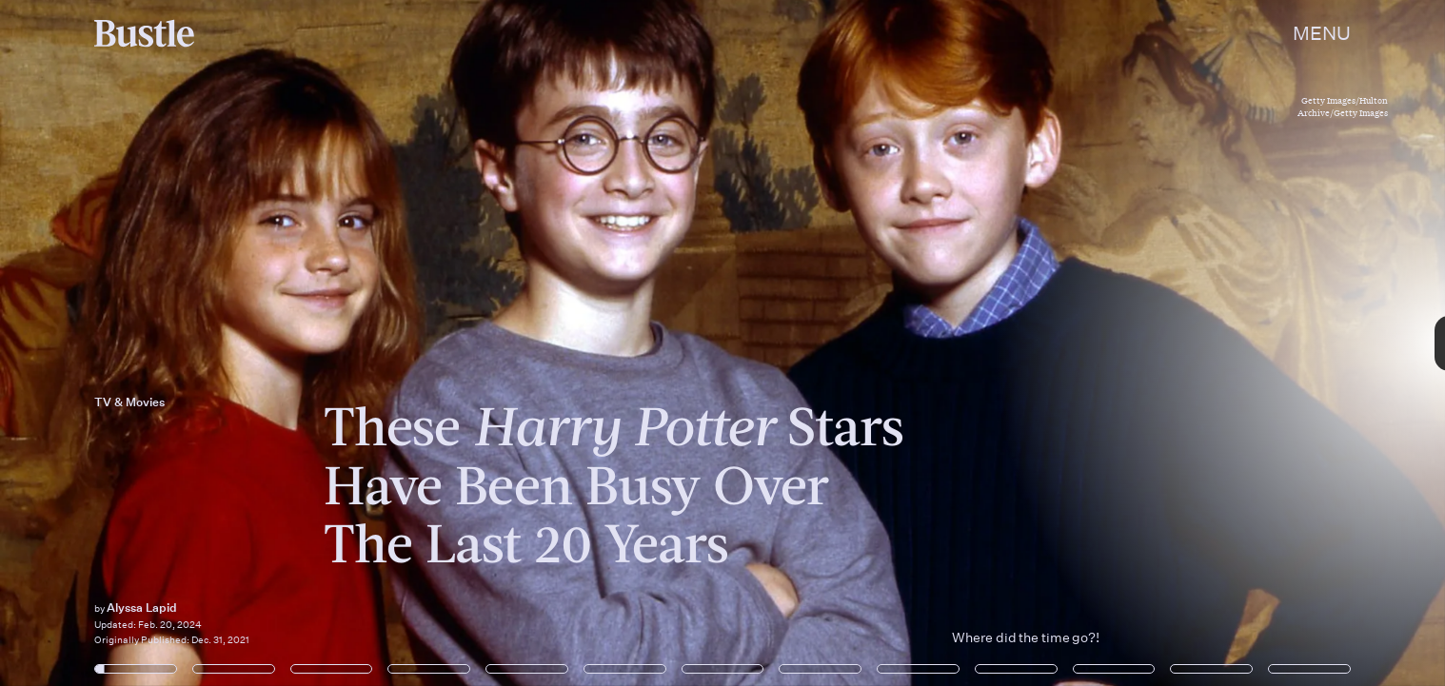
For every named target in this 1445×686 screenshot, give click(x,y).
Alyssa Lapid (142, 607)
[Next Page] (961, 343)
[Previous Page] (238, 343)
